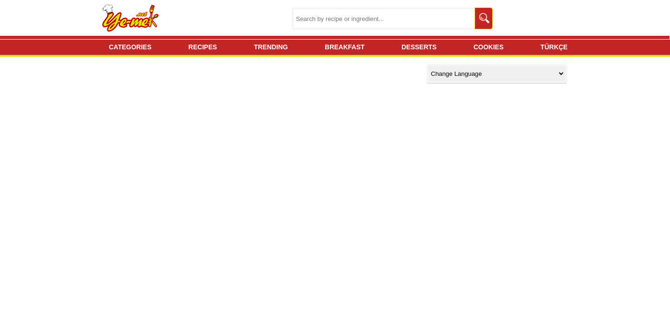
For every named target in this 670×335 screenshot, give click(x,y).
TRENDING (271, 47)
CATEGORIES (130, 47)
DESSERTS (419, 47)
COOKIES (489, 47)
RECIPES (202, 47)
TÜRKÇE (554, 47)
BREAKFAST (345, 47)
